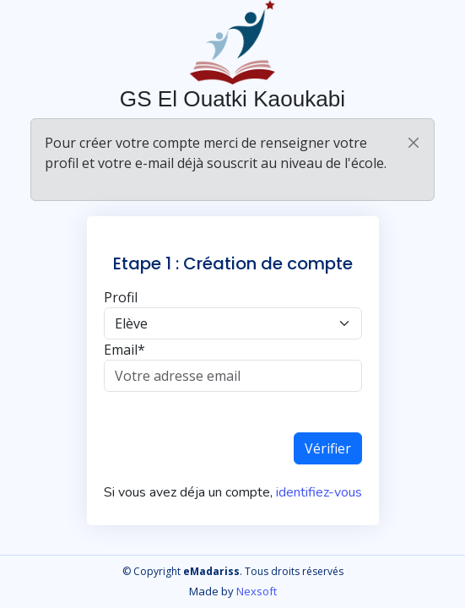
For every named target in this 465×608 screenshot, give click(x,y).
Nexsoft (256, 591)
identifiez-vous (317, 492)
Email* (124, 349)
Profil (121, 297)
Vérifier (328, 448)
